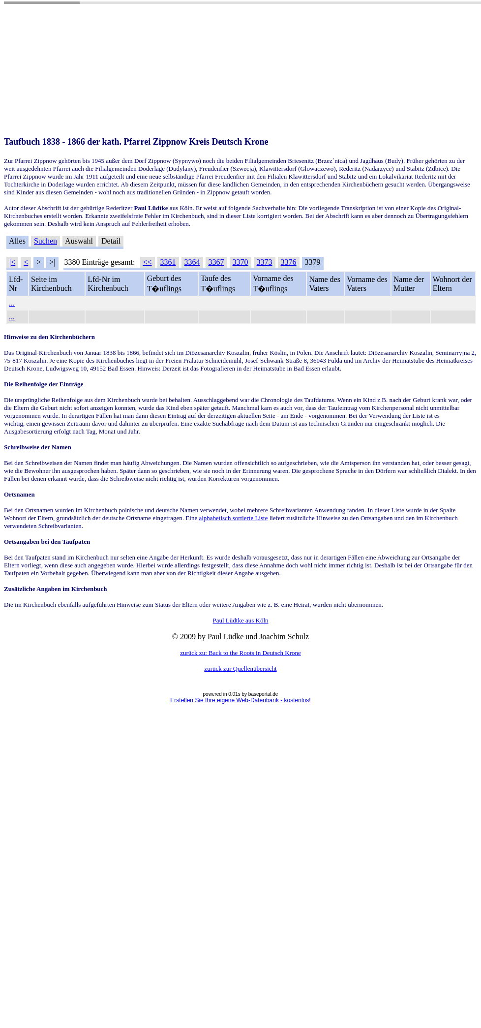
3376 (289, 262)
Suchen (45, 241)
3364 (192, 262)
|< (12, 262)
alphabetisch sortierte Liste (233, 518)
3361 (168, 262)
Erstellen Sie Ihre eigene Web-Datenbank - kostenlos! (240, 700)
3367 (216, 262)
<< (147, 262)
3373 (264, 262)
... (12, 303)
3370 (240, 262)
